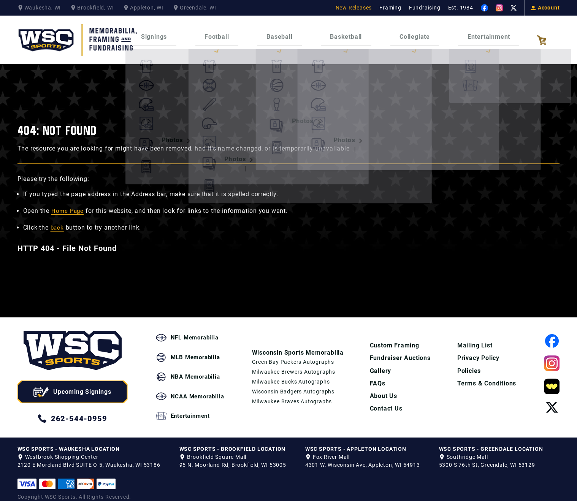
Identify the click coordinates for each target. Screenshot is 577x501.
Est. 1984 (460, 8)
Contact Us (386, 402)
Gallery (381, 363)
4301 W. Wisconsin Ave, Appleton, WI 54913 (362, 457)
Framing (390, 8)
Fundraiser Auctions (400, 350)
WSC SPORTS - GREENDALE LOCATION (491, 441)
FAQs (377, 376)
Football (227, 34)
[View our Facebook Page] (484, 7)
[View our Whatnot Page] (552, 379)
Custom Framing (394, 337)
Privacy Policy (478, 350)
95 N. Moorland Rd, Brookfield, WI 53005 (232, 457)
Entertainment (471, 34)
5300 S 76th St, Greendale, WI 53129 (487, 457)
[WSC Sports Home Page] (78, 36)
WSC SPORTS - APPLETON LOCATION (355, 441)
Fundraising (425, 8)
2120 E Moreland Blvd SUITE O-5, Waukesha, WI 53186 (88, 457)
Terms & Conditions (486, 376)
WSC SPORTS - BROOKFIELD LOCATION (232, 441)
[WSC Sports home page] (73, 344)
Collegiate (404, 34)
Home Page (68, 203)
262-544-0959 (72, 410)
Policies (469, 363)
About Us (383, 389)
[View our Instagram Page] (499, 7)
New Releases (354, 8)
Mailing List (475, 337)
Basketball (342, 34)
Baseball (283, 34)
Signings (171, 34)
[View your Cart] (548, 36)
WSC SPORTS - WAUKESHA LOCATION (68, 441)
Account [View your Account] (545, 8)
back (58, 220)
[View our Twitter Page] (513, 8)
